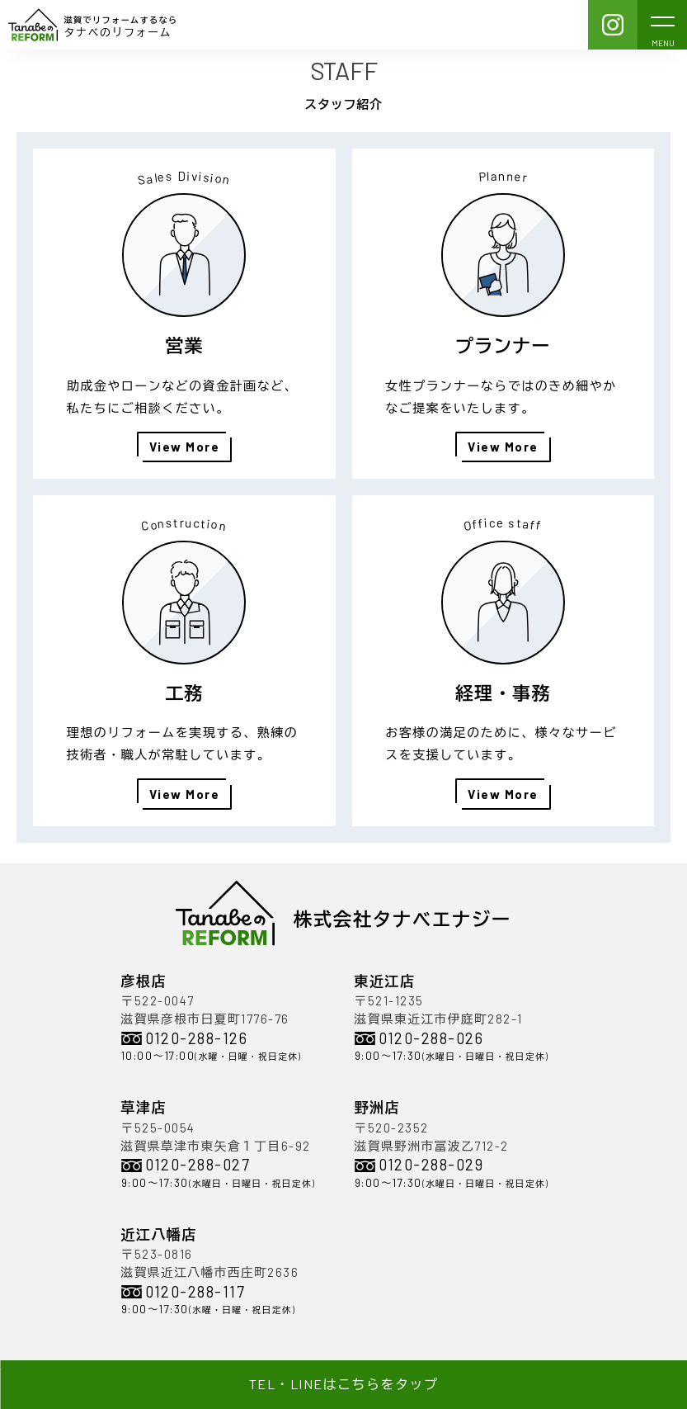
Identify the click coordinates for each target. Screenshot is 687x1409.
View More (184, 446)
